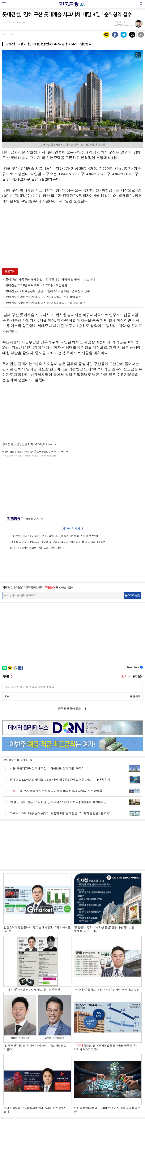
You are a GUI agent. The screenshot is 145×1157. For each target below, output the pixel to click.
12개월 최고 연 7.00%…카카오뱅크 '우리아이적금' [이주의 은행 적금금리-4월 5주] (58, 541)
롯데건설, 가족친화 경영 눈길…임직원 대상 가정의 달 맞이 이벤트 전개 (50, 279)
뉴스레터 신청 (132, 595)
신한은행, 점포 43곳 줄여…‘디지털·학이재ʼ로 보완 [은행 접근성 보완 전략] (54, 535)
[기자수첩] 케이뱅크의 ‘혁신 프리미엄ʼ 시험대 (37, 547)
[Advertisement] (72, 235)
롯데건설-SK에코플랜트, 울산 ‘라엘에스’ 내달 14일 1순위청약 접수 (47, 291)
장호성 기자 (34, 519)
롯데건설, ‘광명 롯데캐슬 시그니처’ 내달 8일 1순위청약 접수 (43, 296)
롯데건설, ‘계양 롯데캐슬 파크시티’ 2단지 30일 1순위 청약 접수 (45, 302)
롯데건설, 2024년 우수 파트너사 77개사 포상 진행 (36, 285)
